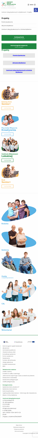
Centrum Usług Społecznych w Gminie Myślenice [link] (16, 29)
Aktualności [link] (6, 348)
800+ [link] (4, 366)
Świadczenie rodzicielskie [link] (10, 377)
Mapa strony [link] (19, 425)
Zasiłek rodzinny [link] (7, 371)
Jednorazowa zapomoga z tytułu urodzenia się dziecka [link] (18, 375)
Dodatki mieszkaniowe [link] (9, 364)
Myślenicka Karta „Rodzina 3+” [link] (11, 387)
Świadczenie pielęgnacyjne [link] (10, 379)
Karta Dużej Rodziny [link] (8, 391)
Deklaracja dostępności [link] (19, 427)
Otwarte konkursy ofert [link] (9, 352)
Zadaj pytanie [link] (19, 38)
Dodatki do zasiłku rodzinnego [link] (11, 373)
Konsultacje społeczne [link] (9, 354)
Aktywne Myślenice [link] (7, 26)
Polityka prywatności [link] (19, 429)
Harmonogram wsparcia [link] (19, 46)
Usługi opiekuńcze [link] (8, 362)
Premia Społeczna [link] (7, 22)
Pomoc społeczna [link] (8, 356)
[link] (36, 10)
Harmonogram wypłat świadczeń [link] (12, 346)
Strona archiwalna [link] (19, 431)
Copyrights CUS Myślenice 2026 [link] (30, 433)
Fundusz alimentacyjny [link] (9, 360)
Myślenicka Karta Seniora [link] (10, 389)
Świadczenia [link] (6, 358)
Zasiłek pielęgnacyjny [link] (9, 381)
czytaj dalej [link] (7, 108)
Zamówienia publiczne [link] (9, 350)
